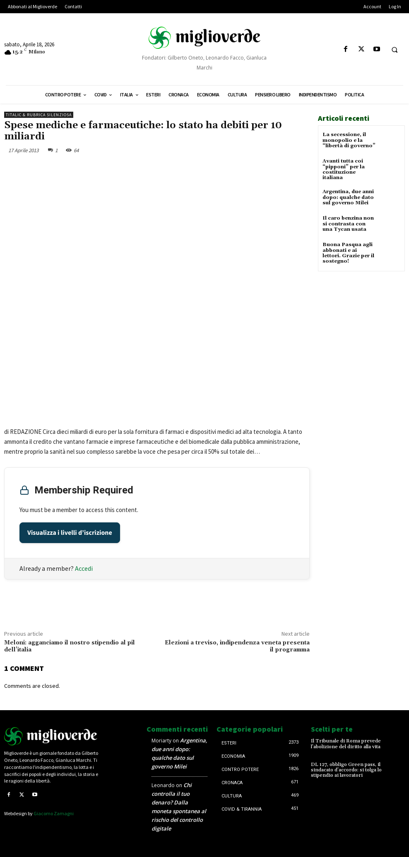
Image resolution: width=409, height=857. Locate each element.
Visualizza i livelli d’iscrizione (69, 533)
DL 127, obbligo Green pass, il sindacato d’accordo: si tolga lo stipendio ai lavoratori (346, 769)
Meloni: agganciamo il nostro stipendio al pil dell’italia (69, 646)
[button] (394, 49)
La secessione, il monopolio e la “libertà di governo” (348, 140)
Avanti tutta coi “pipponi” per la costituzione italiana (343, 169)
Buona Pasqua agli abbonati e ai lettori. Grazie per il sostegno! (348, 253)
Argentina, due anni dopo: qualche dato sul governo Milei (348, 197)
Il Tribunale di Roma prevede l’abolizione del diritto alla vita (345, 743)
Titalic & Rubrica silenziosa (38, 115)
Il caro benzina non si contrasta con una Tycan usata (348, 223)
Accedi (84, 568)
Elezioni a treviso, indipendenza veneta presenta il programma (237, 646)
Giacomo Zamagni (54, 813)
